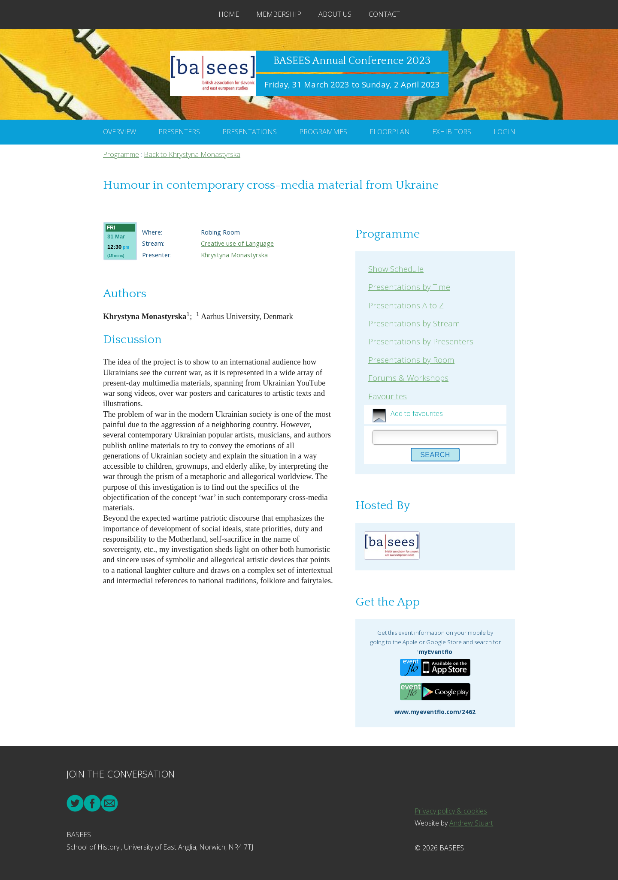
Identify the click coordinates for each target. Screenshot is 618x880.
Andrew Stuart (471, 823)
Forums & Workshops (408, 377)
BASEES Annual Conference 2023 (351, 60)
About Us (334, 14)
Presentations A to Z (406, 305)
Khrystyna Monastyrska (234, 254)
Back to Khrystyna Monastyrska (192, 154)
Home (228, 14)
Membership (278, 14)
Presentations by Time (409, 286)
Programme (121, 154)
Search (435, 454)
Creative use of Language (237, 243)
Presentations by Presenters (420, 341)
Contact (384, 14)
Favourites (387, 396)
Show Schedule (396, 268)
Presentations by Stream (414, 323)
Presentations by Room (411, 359)
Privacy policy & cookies (451, 811)
